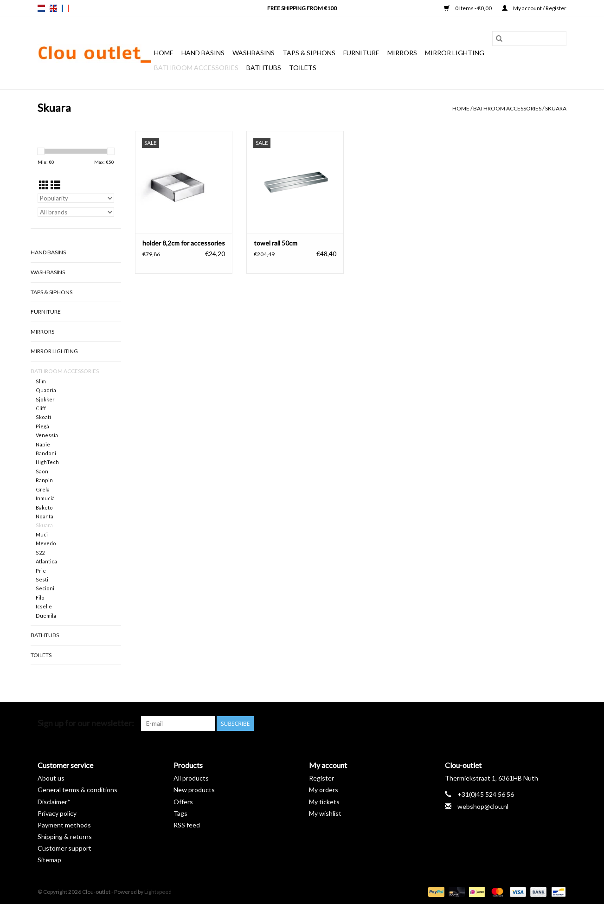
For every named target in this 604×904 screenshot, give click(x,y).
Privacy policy (57, 813)
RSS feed (186, 825)
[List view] (55, 185)
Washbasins (253, 53)
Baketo (44, 507)
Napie (43, 444)
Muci (42, 534)
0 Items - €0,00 (468, 8)
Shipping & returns (65, 836)
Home (163, 53)
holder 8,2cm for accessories (183, 243)
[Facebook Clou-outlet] (510, 723)
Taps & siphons (309, 53)
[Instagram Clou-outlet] (559, 723)
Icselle (44, 606)
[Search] (529, 38)
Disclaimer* (54, 802)
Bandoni (46, 453)
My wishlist (325, 813)
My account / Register (534, 8)
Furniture (361, 53)
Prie (41, 571)
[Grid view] (44, 185)
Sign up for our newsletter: (86, 723)
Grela (43, 489)
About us (51, 778)
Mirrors (402, 53)
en (53, 8)
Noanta (44, 516)
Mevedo (46, 543)
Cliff (41, 408)
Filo (40, 597)
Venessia (47, 435)
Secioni (45, 588)
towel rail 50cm (275, 243)
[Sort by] (76, 198)
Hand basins (203, 53)
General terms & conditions (77, 790)
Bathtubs (263, 67)
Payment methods (64, 825)
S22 (40, 552)
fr (65, 8)
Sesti (42, 579)
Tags (180, 813)
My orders (323, 790)
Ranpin (44, 480)
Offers (183, 802)
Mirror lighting (454, 53)
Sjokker (45, 399)
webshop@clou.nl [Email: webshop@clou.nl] (482, 806)
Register (321, 778)
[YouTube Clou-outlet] (542, 723)
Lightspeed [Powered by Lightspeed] (158, 891)
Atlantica (46, 561)
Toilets (302, 67)
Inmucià (45, 498)
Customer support (64, 848)
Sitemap (49, 860)
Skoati (43, 417)
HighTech (47, 462)
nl (41, 8)
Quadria (46, 390)
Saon (42, 471)
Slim (41, 381)
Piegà (42, 426)
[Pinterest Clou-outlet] (526, 723)
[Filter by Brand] (76, 212)
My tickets (324, 802)
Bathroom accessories (196, 67)
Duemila (46, 616)
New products (194, 790)
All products (191, 778)
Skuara (555, 108)
